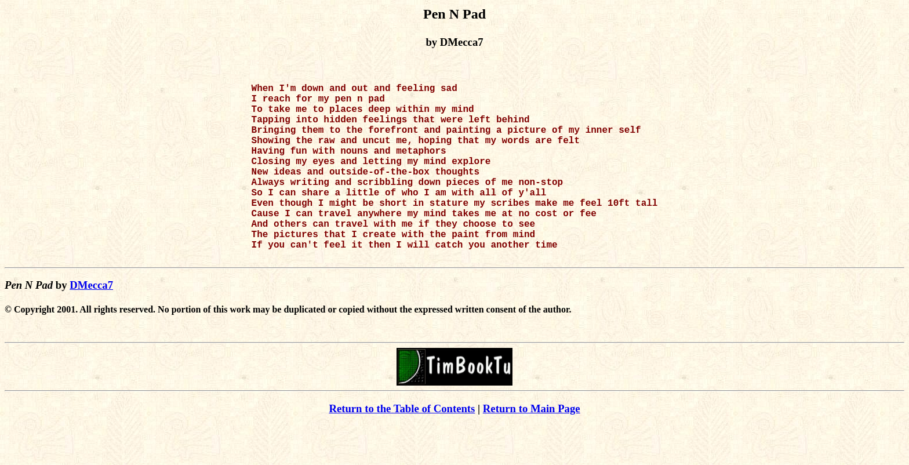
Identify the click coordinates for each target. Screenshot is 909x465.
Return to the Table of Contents (402, 448)
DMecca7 (91, 324)
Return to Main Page (531, 448)
